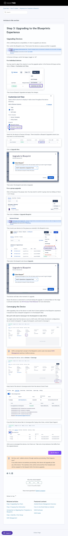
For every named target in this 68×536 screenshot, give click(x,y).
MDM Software (38, 510)
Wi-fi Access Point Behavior (30, 302)
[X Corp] (10, 473)
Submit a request (40, 491)
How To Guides (14, 8)
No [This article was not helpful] (38, 482)
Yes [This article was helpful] (30, 482)
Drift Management (12, 518)
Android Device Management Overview (45, 504)
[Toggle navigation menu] (62, 3)
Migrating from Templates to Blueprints (29, 8)
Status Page (37, 532)
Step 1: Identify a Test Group (15, 515)
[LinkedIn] (12, 473)
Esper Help (6, 8)
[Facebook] (7, 473)
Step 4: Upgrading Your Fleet (15, 504)
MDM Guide (37, 513)
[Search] (15, 12)
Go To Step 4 (55, 452)
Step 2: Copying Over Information (16, 507)
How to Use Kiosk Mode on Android (44, 507)
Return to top (11, 496)
